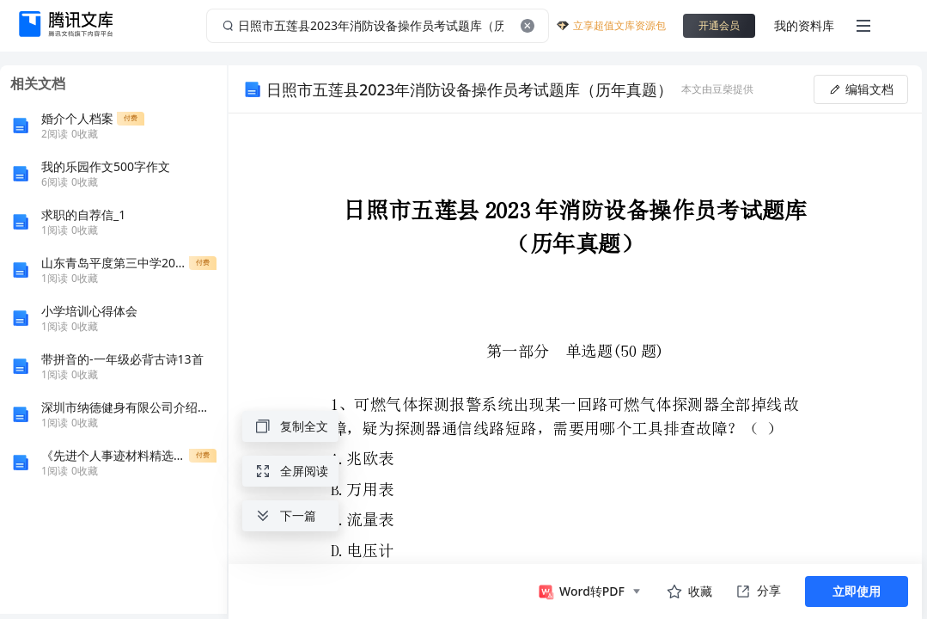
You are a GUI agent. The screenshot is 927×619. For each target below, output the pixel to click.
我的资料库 (804, 25)
